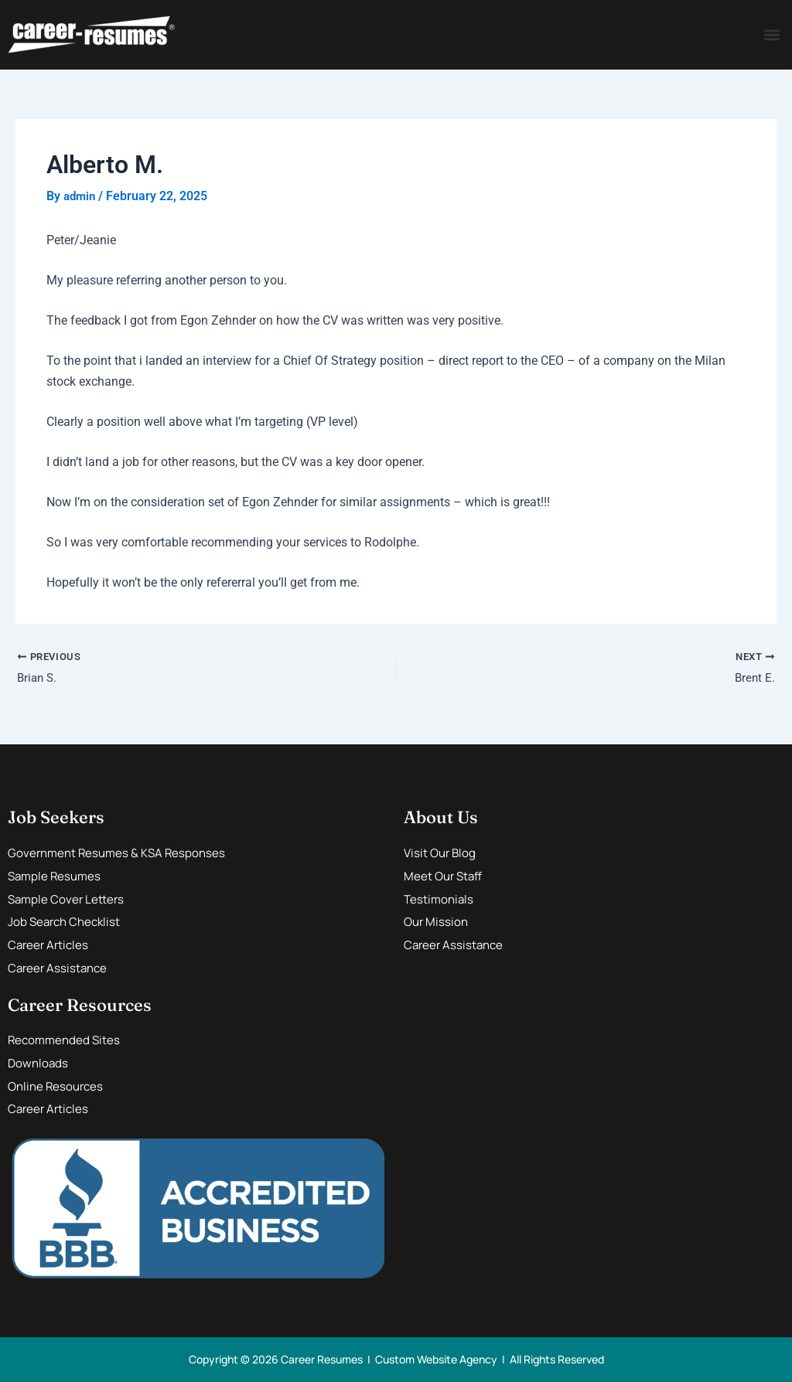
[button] (771, 35)
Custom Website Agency (436, 1359)
